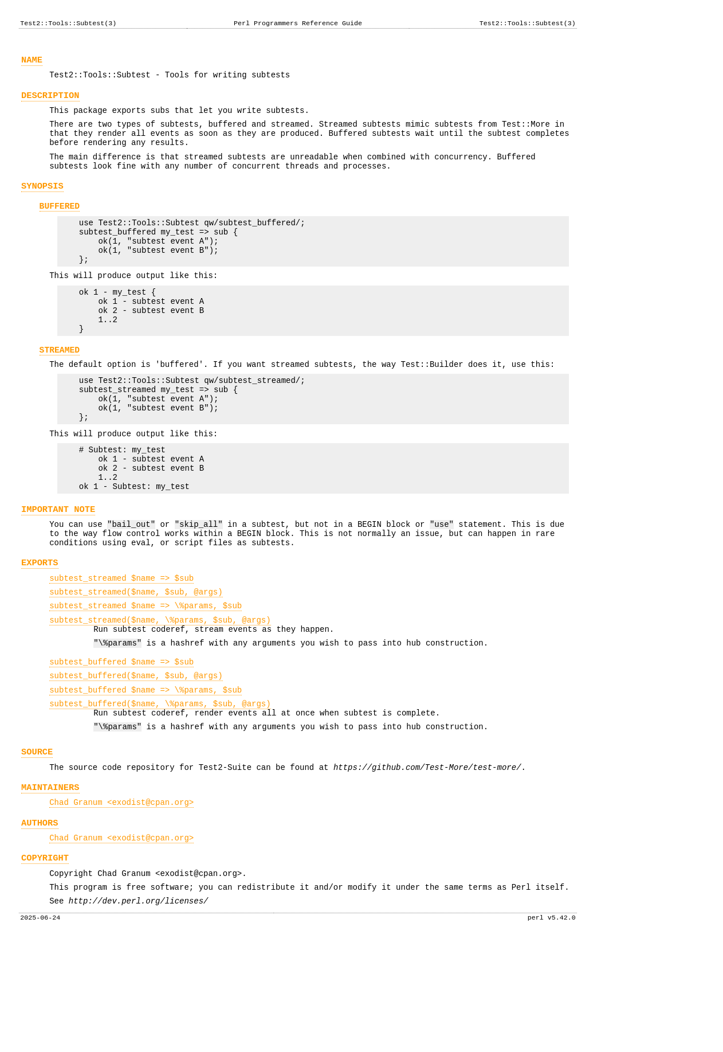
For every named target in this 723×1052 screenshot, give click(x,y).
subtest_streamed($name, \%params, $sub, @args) (159, 698)
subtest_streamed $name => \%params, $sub (145, 682)
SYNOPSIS (42, 205)
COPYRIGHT (45, 962)
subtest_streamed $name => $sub (121, 651)
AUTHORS (39, 924)
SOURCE (37, 846)
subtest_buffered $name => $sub (121, 745)
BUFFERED (60, 227)
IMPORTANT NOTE (58, 574)
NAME (31, 63)
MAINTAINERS (50, 885)
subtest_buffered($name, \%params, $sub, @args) (159, 792)
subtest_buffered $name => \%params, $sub (145, 777)
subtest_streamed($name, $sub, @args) (135, 667)
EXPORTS (39, 634)
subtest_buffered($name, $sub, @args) (135, 761)
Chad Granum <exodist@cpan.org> (121, 901)
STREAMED (60, 392)
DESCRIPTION (50, 102)
